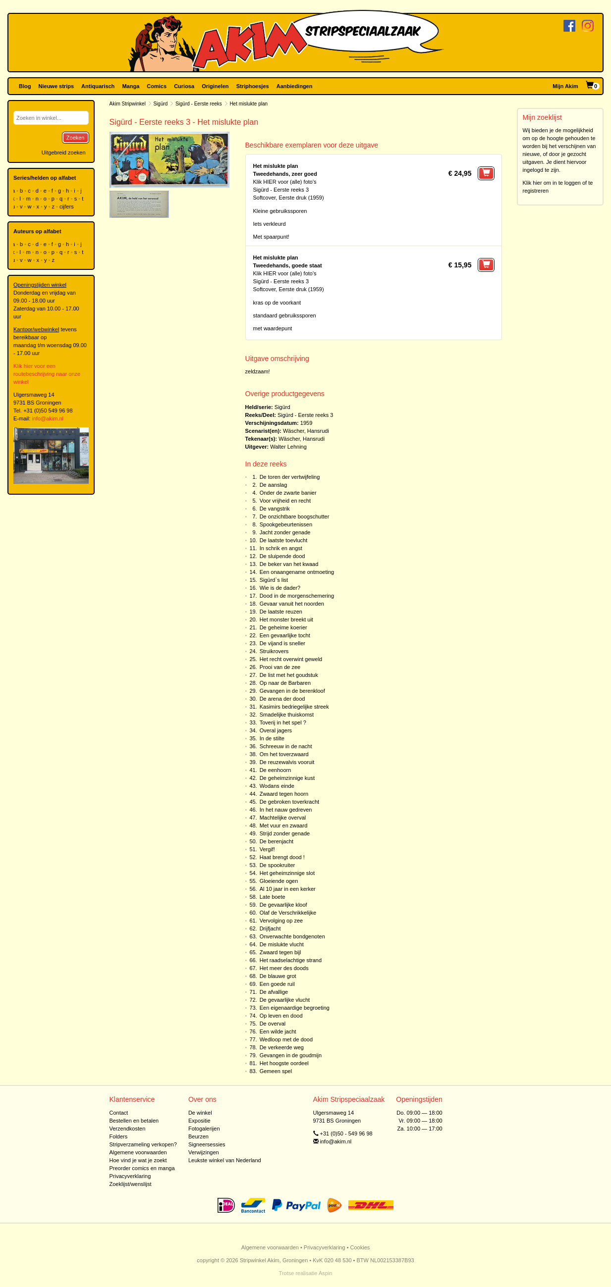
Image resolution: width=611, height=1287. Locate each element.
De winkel (200, 1113)
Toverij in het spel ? (283, 722)
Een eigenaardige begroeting (295, 1008)
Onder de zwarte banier (288, 493)
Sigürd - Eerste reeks (198, 103)
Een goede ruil (277, 984)
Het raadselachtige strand (291, 960)
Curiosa (184, 86)
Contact (119, 1113)
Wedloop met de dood (286, 1039)
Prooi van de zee (280, 667)
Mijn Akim (565, 86)
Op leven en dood (281, 1016)
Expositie (199, 1121)
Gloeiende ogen (279, 881)
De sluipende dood (282, 556)
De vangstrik (275, 509)
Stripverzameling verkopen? (143, 1144)
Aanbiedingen (295, 86)
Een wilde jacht (278, 1031)
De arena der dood (282, 699)
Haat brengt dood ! (282, 857)
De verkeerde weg (282, 1047)
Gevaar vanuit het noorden (292, 604)
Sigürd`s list (274, 580)
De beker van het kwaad (289, 564)
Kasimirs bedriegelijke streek (294, 707)
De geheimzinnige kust (287, 778)
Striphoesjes (252, 86)
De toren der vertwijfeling (290, 477)
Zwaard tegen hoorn (284, 794)
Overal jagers (276, 730)
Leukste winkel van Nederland (224, 1160)
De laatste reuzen (281, 612)
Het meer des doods (284, 968)
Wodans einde (277, 786)
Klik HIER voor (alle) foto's (285, 182)
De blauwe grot (278, 976)
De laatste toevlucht (284, 540)
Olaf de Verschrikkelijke (288, 913)
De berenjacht (277, 841)
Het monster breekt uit (286, 619)
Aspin (326, 1273)
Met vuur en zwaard (284, 825)
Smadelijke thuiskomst (287, 715)
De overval (273, 1024)
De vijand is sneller (282, 643)
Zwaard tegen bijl (280, 952)
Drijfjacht (270, 928)
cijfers (67, 206)
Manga (130, 86)
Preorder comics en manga (142, 1168)
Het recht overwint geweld (291, 659)
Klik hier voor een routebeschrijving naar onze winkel (46, 374)
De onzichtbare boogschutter (295, 516)
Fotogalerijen (204, 1129)
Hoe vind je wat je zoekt (138, 1160)
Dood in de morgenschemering (297, 596)
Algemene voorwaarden (138, 1152)
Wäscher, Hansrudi (306, 431)
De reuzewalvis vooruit (287, 762)
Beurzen (198, 1136)
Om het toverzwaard (284, 754)
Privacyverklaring (130, 1176)
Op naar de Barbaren (285, 683)
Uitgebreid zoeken (64, 152)
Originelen (215, 86)
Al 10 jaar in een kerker (288, 889)
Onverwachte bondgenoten (292, 936)
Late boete (272, 897)
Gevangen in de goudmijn (291, 1055)
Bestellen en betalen (134, 1121)
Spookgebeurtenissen (286, 524)
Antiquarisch (97, 86)
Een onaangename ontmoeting (297, 572)
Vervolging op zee (281, 921)
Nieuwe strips (56, 86)
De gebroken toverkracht (289, 802)
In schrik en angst (281, 548)
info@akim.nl (47, 418)
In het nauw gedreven (286, 810)
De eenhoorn (275, 770)
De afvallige (274, 992)
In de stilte (272, 738)
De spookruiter (277, 865)
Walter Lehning (288, 447)
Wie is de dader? (280, 588)
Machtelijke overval (283, 818)
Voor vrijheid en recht (285, 501)
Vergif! (267, 849)
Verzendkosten (128, 1129)
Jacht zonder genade (285, 532)
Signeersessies (206, 1144)
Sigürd (160, 103)
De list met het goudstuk (289, 675)
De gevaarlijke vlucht (285, 1000)
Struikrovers (274, 651)
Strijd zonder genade (285, 833)
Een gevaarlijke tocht (285, 635)
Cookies (360, 1247)
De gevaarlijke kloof (283, 905)
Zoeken (75, 138)
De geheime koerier (283, 627)
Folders (119, 1136)
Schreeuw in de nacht (286, 746)
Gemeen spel (276, 1071)
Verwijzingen (203, 1152)
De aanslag (273, 485)
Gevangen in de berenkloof (292, 691)
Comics (157, 86)
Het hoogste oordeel (284, 1063)
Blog (25, 86)
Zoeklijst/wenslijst (131, 1184)
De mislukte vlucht (282, 944)
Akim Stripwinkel (128, 103)
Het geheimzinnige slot (287, 873)
